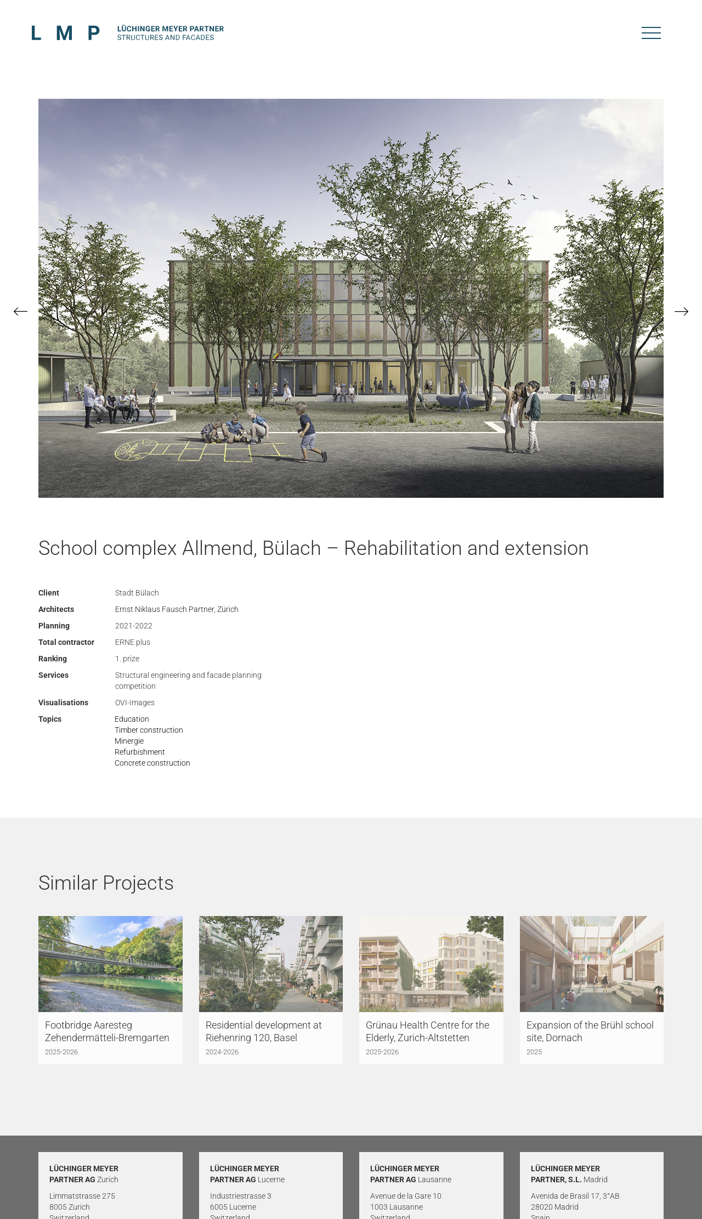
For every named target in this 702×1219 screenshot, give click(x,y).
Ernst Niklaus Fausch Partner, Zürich (177, 609)
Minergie (129, 741)
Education (132, 719)
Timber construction (149, 730)
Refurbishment (140, 752)
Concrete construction (152, 763)
